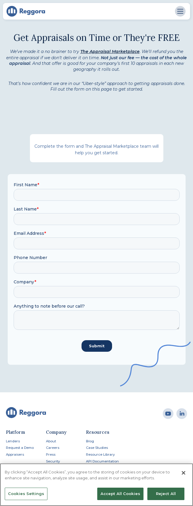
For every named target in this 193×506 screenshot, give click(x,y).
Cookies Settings (26, 493)
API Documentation (102, 461)
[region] (96, 484)
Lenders (13, 441)
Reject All (166, 493)
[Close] (183, 472)
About (51, 441)
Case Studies (97, 448)
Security (53, 461)
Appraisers (15, 454)
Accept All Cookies (120, 493)
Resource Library (100, 454)
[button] (180, 11)
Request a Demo (20, 448)
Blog (90, 441)
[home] (26, 11)
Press (50, 454)
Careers (52, 448)
